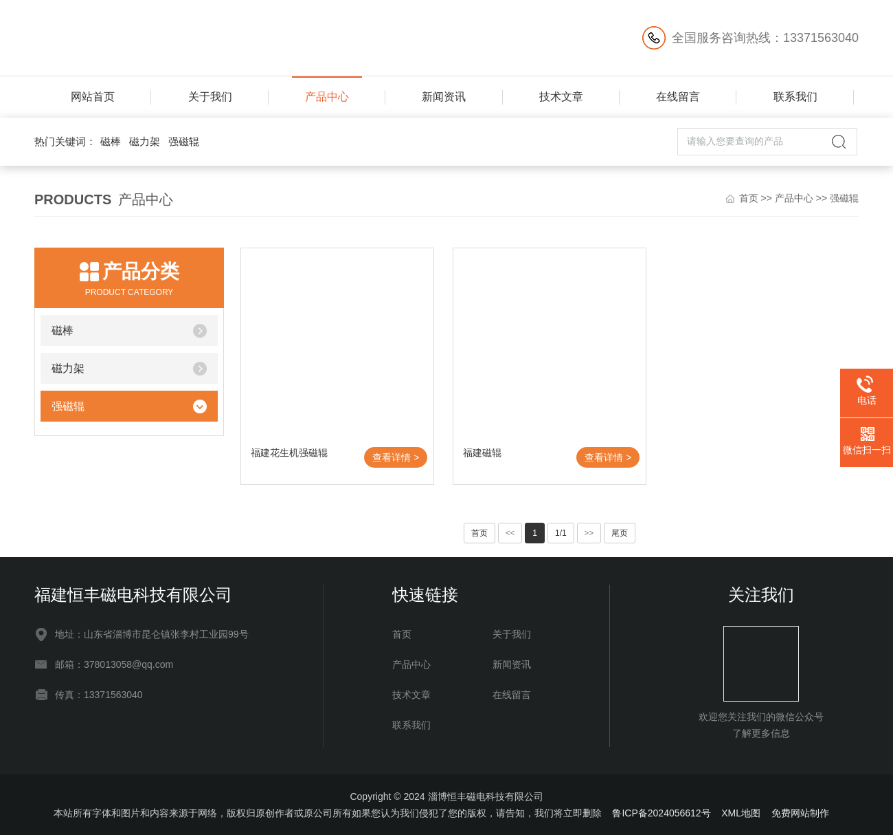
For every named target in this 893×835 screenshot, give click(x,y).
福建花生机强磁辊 (289, 452)
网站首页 (93, 96)
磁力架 (144, 141)
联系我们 (795, 96)
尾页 (619, 533)
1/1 (561, 533)
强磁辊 (183, 141)
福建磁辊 (482, 452)
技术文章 (561, 96)
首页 (748, 198)
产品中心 (327, 96)
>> (589, 533)
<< (510, 533)
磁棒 (110, 141)
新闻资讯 (444, 96)
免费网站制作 (800, 812)
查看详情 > (395, 457)
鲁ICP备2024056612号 (661, 812)
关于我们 (210, 96)
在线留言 (678, 96)
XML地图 (740, 812)
